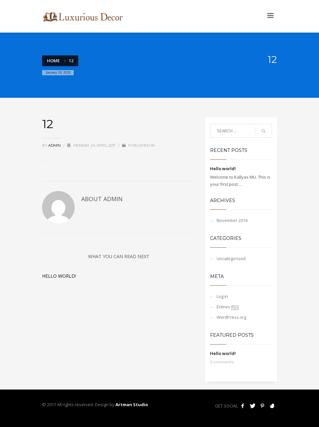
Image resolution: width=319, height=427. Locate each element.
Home (53, 61)
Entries (228, 307)
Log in (222, 296)
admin (55, 145)
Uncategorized (231, 258)
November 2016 (232, 220)
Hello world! (59, 276)
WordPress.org (231, 317)
